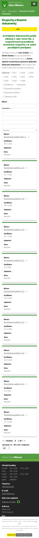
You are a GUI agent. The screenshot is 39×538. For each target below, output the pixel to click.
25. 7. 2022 (8, 236)
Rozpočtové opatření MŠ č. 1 (17, 137)
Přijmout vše (11, 535)
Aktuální (7, 154)
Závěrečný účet (11, 96)
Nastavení (28, 535)
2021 (15, 77)
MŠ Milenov (9, 84)
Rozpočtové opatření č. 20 (16, 229)
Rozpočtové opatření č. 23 (16, 322)
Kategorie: (6, 72)
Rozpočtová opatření (13, 88)
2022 (23, 77)
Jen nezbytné (20, 535)
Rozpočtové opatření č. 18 (16, 198)
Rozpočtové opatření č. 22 (16, 291)
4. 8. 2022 (7, 267)
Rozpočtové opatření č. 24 (16, 353)
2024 (6, 80)
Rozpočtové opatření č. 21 (16, 260)
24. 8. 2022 (8, 360)
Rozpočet (21, 84)
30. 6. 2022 (8, 143)
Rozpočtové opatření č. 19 (16, 168)
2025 (15, 80)
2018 (23, 73)
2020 (6, 77)
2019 (31, 73)
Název (4, 102)
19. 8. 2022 (8, 298)
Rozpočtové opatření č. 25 (16, 384)
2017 (15, 73)
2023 (31, 77)
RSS (26, 29)
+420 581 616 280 (8, 486)
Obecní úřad (12, 11)
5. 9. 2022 (7, 391)
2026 (23, 80)
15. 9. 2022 (8, 421)
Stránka (9, 441)
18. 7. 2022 (8, 205)
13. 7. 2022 (8, 174)
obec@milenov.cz (8, 493)
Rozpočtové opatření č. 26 (16, 415)
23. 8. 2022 (8, 329)
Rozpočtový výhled (12, 92)
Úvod (3, 11)
